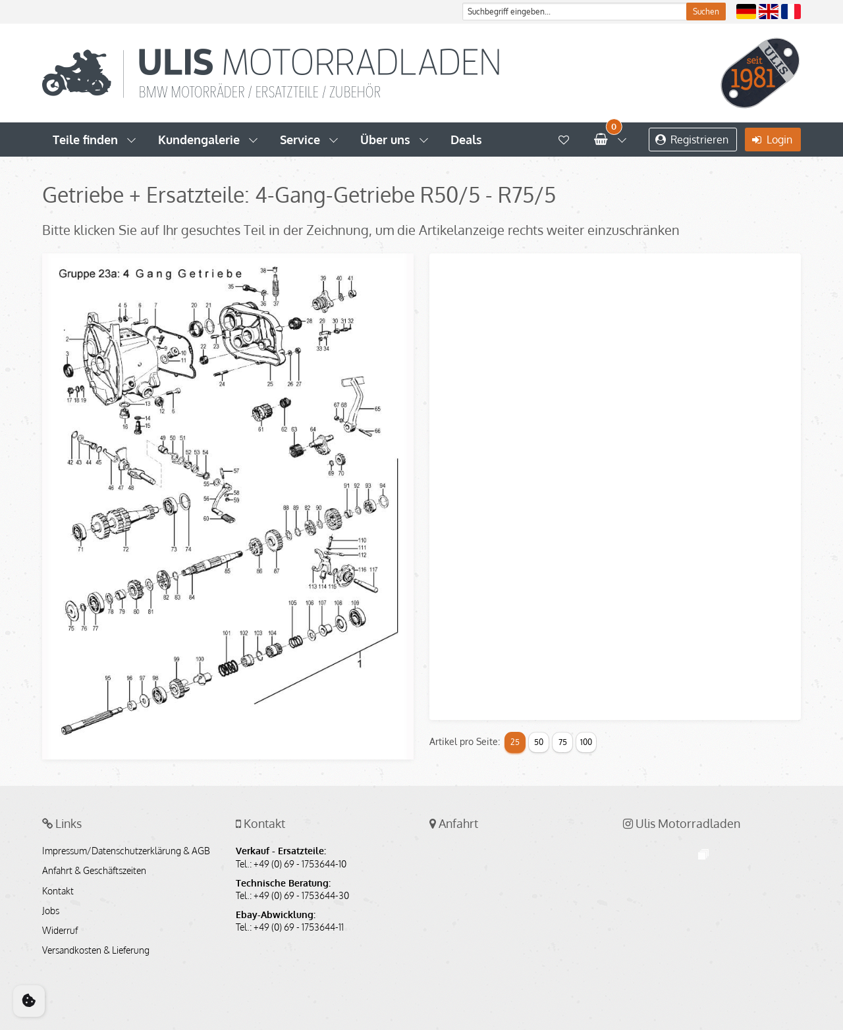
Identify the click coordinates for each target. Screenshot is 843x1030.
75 (562, 742)
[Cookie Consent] (29, 1001)
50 (538, 742)
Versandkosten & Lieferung (96, 950)
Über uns (385, 139)
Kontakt (58, 891)
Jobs (50, 911)
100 (586, 742)
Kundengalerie (199, 139)
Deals (466, 139)
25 (515, 742)
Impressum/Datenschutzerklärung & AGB (126, 851)
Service (300, 139)
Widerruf (60, 930)
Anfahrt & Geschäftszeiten (94, 870)
